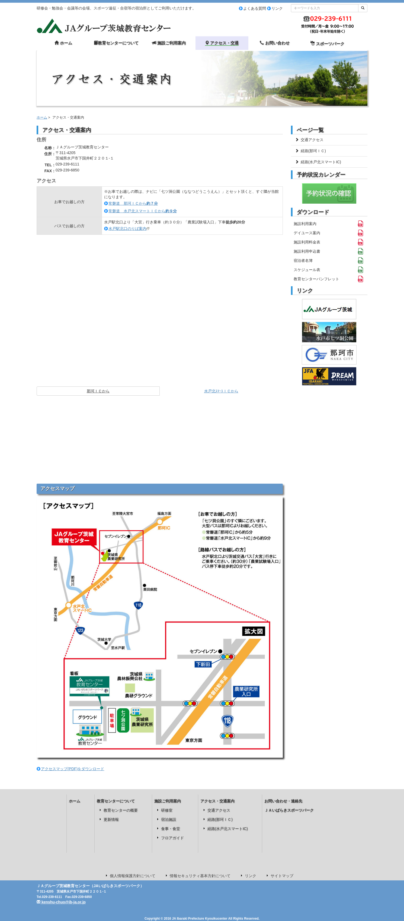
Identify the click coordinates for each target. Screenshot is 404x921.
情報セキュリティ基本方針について (200, 876)
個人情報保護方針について (132, 876)
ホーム (42, 117)
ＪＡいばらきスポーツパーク (289, 810)
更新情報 (111, 819)
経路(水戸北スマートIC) (318, 162)
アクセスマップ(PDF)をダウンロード (72, 769)
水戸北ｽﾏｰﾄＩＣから (221, 391)
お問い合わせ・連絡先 (283, 801)
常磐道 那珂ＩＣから (133, 203)
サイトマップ (282, 876)
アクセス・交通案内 (217, 801)
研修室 (166, 810)
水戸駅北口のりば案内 (127, 228)
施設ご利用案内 (167, 801)
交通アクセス (309, 140)
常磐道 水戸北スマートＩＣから (142, 211)
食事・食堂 (170, 828)
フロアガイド (172, 838)
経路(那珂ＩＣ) (310, 151)
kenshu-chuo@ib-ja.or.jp (61, 902)
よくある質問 (254, 8)
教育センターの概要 (121, 810)
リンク (277, 8)
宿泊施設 (168, 819)
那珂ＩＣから (98, 391)
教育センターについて (116, 801)
